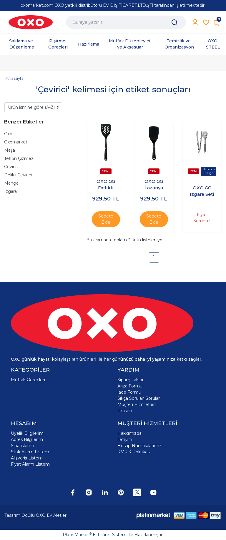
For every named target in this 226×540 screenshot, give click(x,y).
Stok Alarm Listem (30, 451)
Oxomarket (15, 142)
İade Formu (129, 392)
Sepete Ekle (105, 219)
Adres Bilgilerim (27, 439)
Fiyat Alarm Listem (30, 464)
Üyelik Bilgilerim (27, 433)
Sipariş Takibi (130, 379)
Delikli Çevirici (18, 175)
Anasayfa (15, 78)
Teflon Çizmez (19, 158)
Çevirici (11, 166)
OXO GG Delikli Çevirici (106, 184)
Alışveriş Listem (27, 458)
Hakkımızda (129, 433)
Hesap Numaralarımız (139, 445)
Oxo (8, 133)
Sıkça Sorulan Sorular (138, 398)
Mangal (11, 183)
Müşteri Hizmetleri (136, 404)
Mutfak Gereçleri (28, 379)
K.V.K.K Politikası (133, 451)
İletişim (124, 410)
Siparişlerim (22, 445)
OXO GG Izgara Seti (202, 191)
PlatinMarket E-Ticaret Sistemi (95, 534)
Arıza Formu (129, 386)
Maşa (9, 150)
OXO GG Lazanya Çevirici (153, 184)
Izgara (10, 191)
